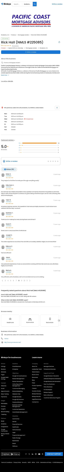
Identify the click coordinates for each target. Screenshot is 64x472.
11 (27, 281)
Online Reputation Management (17, 385)
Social (2, 388)
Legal (13, 432)
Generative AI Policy (45, 462)
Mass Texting (5, 394)
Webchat (3, 386)
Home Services (16, 430)
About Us (34, 366)
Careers (34, 388)
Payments (4, 396)
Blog (33, 380)
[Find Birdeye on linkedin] (32, 454)
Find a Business (48, 387)
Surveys (3, 406)
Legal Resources (36, 399)
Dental (14, 421)
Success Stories (36, 391)
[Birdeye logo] (6, 4)
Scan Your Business (49, 384)
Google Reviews (16, 396)
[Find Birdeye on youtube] (39, 454)
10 (24, 281)
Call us (6, 338)
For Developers (48, 389)
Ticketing (3, 414)
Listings (3, 366)
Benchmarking (5, 411)
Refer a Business (48, 395)
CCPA (37, 462)
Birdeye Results (36, 396)
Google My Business (18, 399)
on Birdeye (8, 175)
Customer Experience (18, 409)
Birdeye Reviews (36, 394)
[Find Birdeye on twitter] (29, 454)
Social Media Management (19, 412)
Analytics (3, 424)
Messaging (4, 403)
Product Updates (37, 385)
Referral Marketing (17, 391)
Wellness (15, 446)
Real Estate (15, 440)
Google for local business (19, 376)
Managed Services (49, 366)
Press (33, 383)
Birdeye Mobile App (5, 434)
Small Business (16, 366)
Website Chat (16, 394)
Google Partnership (4, 430)
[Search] (35, 4)
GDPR (29, 462)
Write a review (57, 4)
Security (24, 462)
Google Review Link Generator (52, 381)
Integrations (4, 426)
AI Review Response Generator (52, 378)
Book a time (35, 374)
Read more (5, 75)
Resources (35, 377)
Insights (3, 409)
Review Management (18, 378)
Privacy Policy (17, 462)
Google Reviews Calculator (51, 376)
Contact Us (35, 402)
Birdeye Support (48, 392)
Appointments (5, 391)
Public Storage (16, 438)
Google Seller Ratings (4, 378)
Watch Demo (36, 372)
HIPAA (33, 462)
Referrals (3, 372)
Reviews (3, 369)
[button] (2, 280)
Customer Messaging (18, 388)
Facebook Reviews (17, 402)
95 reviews (15, 45)
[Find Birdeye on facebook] (26, 454)
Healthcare (15, 427)
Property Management (18, 435)
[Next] (59, 320)
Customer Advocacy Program (52, 398)
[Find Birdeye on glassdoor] (42, 454)
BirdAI (2, 421)
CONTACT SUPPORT (54, 454)
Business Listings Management (17, 405)
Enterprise (15, 369)
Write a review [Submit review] (30, 52)
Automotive (15, 419)
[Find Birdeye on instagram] (36, 454)
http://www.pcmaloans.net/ (12, 342)
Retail (14, 443)
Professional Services (50, 369)
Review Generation (17, 381)
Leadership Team (37, 369)
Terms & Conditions (6, 462)
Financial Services (17, 424)
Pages (3, 374)
